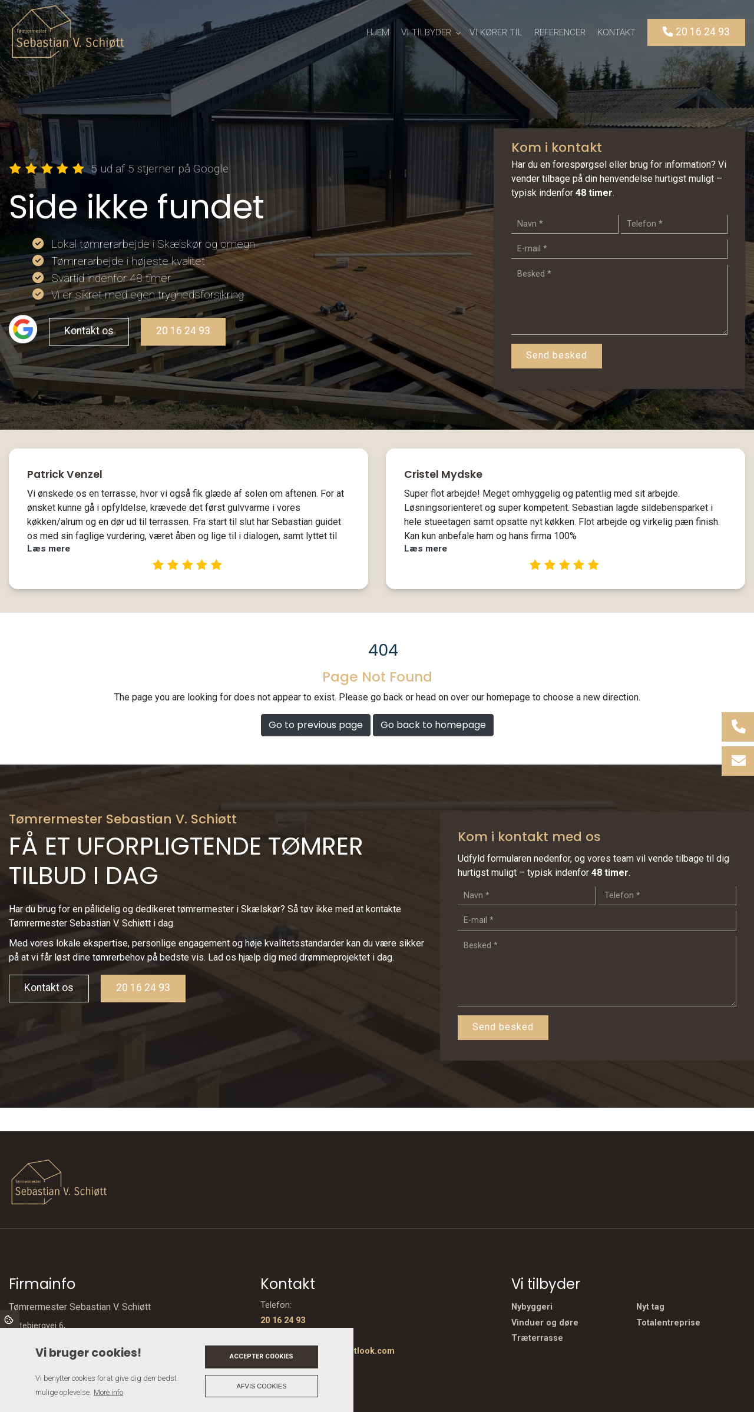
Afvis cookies (262, 1386)
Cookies (9, 1319)
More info (108, 1392)
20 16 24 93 (183, 331)
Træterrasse (537, 1338)
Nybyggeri (532, 1307)
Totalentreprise (668, 1323)
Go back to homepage (433, 725)
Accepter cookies (261, 1356)
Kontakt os (89, 331)
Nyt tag (650, 1307)
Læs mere (48, 548)
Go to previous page (316, 725)
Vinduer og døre (544, 1323)
